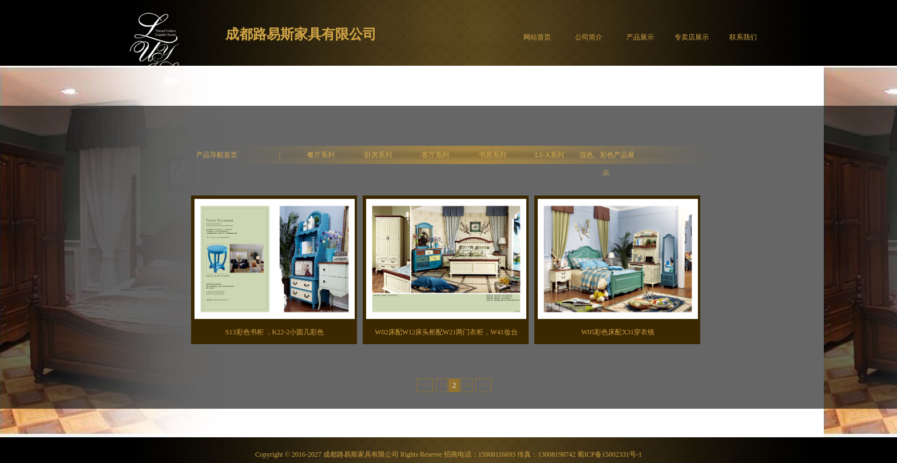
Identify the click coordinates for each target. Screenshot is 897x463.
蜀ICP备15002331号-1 (609, 454)
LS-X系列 (549, 155)
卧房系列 (378, 155)
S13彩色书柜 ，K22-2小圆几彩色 (274, 332)
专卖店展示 (691, 37)
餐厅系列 (321, 155)
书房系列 (492, 155)
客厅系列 (435, 155)
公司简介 (588, 37)
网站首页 (537, 37)
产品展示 (640, 37)
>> (483, 385)
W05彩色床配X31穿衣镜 (617, 332)
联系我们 (743, 37)
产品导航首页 (216, 155)
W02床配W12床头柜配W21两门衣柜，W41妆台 (446, 332)
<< (425, 385)
